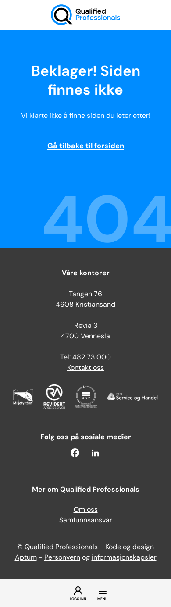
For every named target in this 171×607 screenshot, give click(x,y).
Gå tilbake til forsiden (85, 146)
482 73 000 (91, 357)
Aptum (26, 557)
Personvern (62, 557)
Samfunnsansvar (85, 520)
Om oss (86, 510)
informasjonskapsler (124, 557)
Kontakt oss (85, 368)
